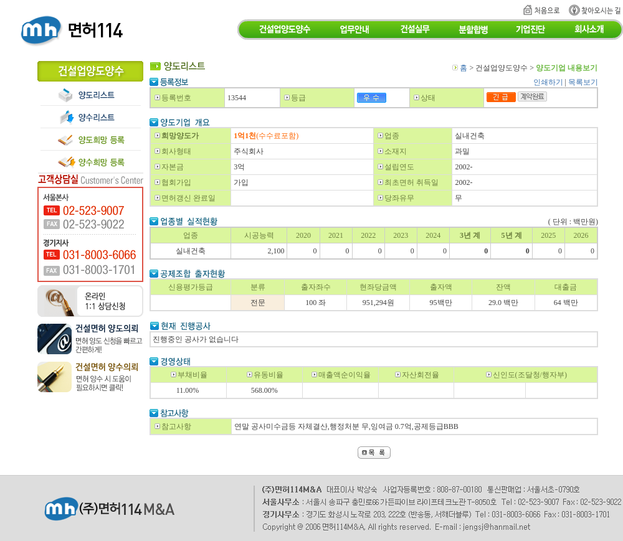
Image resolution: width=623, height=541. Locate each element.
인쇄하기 (548, 82)
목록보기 (583, 82)
